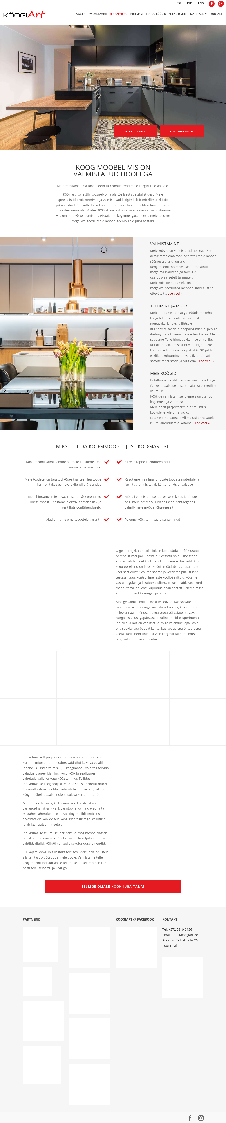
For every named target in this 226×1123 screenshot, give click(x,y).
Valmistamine (98, 13)
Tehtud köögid (156, 13)
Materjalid (197, 13)
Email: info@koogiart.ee (180, 935)
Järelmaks (136, 13)
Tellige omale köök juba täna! (113, 886)
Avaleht (81, 13)
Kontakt (216, 13)
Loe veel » (175, 293)
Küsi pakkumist (177, 132)
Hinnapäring (118, 13)
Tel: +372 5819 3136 (177, 929)
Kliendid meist (178, 13)
